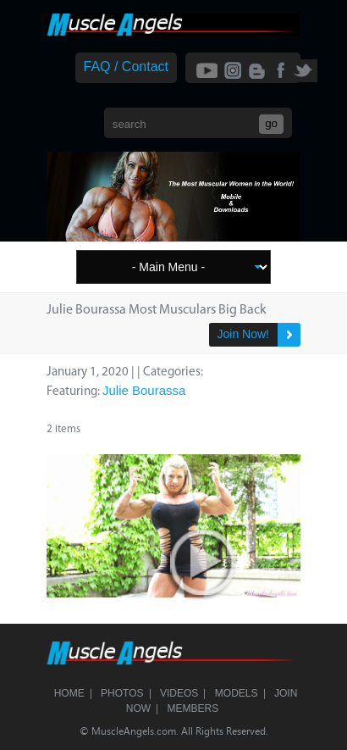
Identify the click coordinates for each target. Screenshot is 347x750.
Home (69, 693)
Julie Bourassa (143, 390)
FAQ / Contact (126, 66)
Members (193, 708)
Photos (122, 693)
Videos (179, 693)
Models (236, 693)
